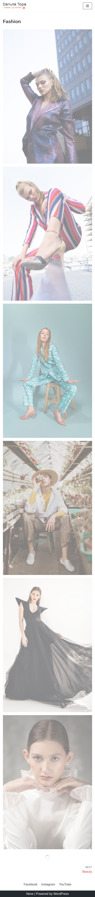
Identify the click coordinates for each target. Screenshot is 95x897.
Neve (29, 893)
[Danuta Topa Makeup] (14, 6)
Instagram (48, 884)
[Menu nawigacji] (87, 6)
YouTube (65, 884)
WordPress (61, 893)
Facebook (30, 884)
